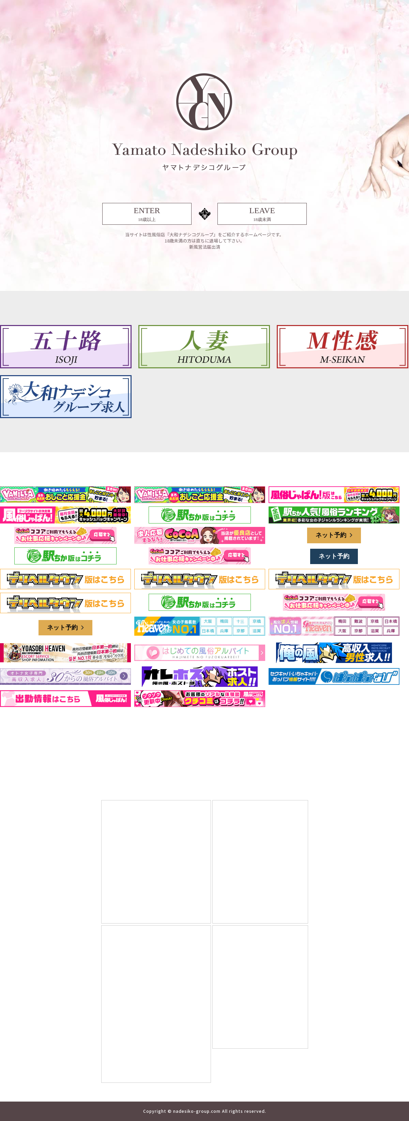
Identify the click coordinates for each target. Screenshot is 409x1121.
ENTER (147, 214)
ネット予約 (334, 535)
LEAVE (262, 214)
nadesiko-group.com (197, 1111)
